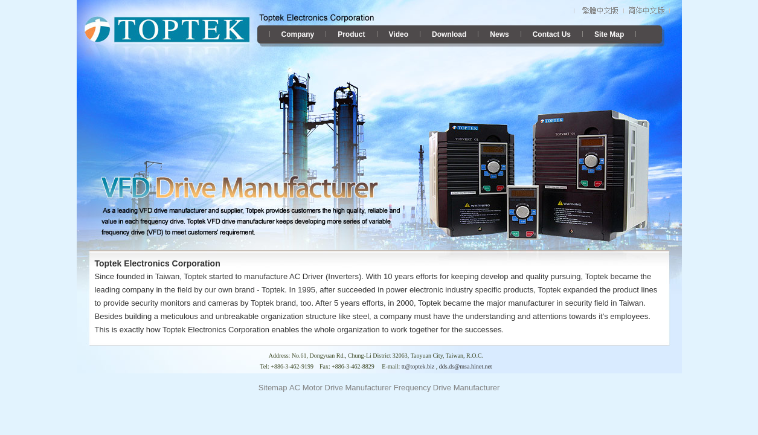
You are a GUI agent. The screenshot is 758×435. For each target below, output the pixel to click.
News (499, 34)
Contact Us (552, 34)
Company (298, 34)
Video (398, 34)
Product (351, 34)
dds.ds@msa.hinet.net (465, 366)
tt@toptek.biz (418, 366)
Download (449, 34)
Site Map (609, 34)
